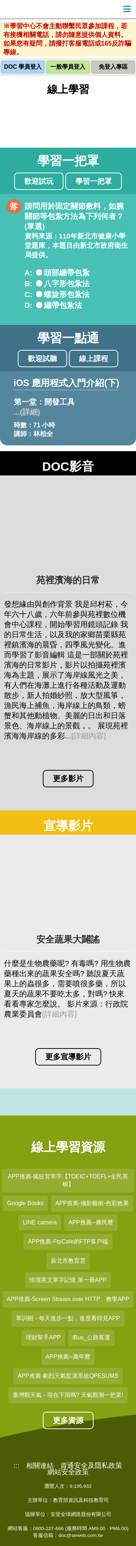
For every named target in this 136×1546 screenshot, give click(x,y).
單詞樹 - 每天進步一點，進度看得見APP (68, 1318)
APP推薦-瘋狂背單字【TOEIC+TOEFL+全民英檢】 (68, 1180)
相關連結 (40, 1466)
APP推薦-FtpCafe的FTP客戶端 (68, 1241)
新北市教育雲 (68, 1261)
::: (17, 1466)
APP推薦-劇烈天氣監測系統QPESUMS (68, 1376)
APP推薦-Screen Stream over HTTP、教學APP (68, 1299)
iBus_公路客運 (91, 1337)
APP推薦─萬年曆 (68, 1357)
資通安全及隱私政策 (91, 1466)
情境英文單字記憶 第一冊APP (67, 1280)
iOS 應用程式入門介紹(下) (67, 382)
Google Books (25, 1203)
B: (29, 283)
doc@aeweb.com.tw (80, 1535)
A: (29, 272)
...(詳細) (27, 412)
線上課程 (93, 359)
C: (29, 294)
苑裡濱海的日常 (68, 580)
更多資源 (68, 1420)
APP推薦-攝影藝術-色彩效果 (92, 1203)
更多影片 (68, 778)
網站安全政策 (68, 1472)
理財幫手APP (43, 1337)
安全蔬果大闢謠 (68, 939)
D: (29, 305)
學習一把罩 (93, 181)
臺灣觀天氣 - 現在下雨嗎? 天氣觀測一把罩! (68, 1395)
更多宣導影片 (68, 1056)
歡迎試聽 (42, 359)
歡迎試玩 (38, 181)
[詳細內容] (88, 736)
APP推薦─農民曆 (91, 1222)
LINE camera (40, 1222)
